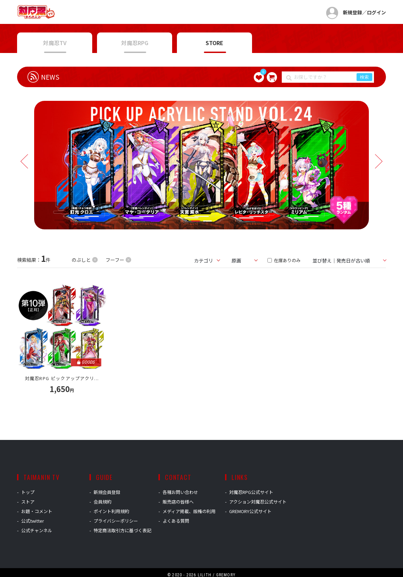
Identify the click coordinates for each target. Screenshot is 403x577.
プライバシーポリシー (116, 521)
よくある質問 (176, 521)
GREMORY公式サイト (250, 511)
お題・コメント (36, 511)
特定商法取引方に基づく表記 (122, 530)
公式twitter (32, 521)
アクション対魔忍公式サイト (258, 501)
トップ (27, 492)
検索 (364, 77)
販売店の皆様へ (178, 501)
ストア (27, 501)
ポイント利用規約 (111, 511)
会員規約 (102, 501)
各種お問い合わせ (180, 492)
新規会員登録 (107, 492)
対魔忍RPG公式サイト (251, 492)
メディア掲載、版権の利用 (189, 511)
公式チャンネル (36, 530)
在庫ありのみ (284, 260)
